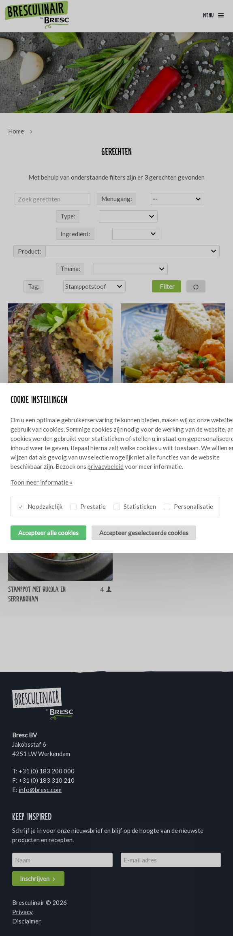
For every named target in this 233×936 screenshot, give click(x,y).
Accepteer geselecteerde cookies (143, 532)
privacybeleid (106, 466)
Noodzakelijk (39, 505)
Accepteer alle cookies (48, 532)
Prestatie (88, 505)
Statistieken (134, 505)
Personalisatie (188, 505)
